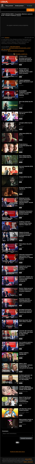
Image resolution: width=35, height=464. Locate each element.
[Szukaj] (13, 9)
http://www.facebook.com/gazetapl (16, 50)
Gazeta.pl (7, 37)
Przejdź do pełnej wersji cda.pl (17, 451)
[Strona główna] (4, 2)
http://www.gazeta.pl (15, 46)
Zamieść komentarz (26, 438)
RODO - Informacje (28, 461)
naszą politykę (28, 459)
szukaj (30, 10)
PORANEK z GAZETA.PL (21, 54)
